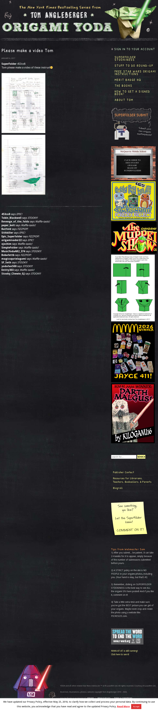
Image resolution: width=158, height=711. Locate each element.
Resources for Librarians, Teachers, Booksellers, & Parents (132, 480)
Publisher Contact (123, 472)
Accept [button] (136, 706)
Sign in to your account (134, 49)
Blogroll (118, 488)
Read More (123, 706)
